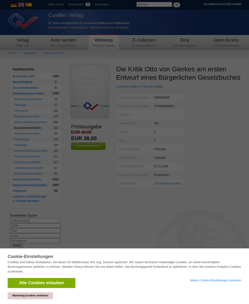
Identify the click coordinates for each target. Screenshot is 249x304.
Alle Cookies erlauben (41, 282)
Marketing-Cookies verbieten (30, 295)
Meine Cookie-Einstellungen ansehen (215, 280)
